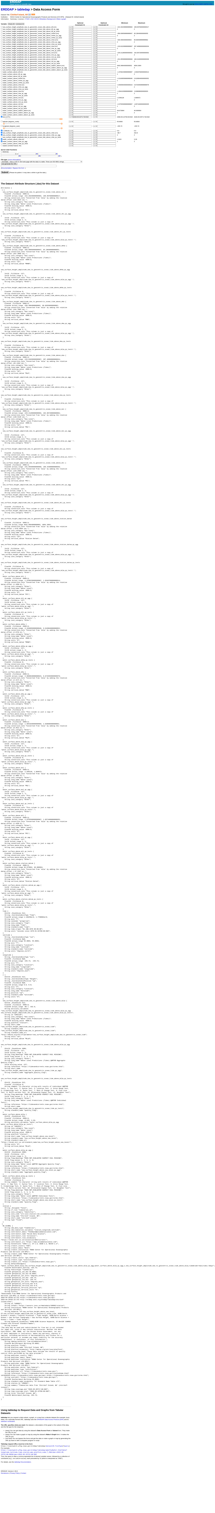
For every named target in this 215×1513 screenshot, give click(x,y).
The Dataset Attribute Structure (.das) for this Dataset (30, 183)
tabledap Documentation (22, 1462)
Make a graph (61, 19)
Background (51, 19)
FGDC (27, 19)
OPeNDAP (40, 1419)
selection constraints (8, 1421)
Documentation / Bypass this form (12, 168)
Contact (23, 1473)
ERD (210, 4)
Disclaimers (5, 1473)
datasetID (50, 1446)
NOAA (197, 4)
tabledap (23, 9)
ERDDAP (7, 9)
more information (14, 159)
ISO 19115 (34, 19)
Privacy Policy (15, 1473)
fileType (58, 1446)
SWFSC (206, 4)
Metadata (43, 19)
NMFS (201, 4)
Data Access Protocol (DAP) (54, 1419)
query (66, 1446)
